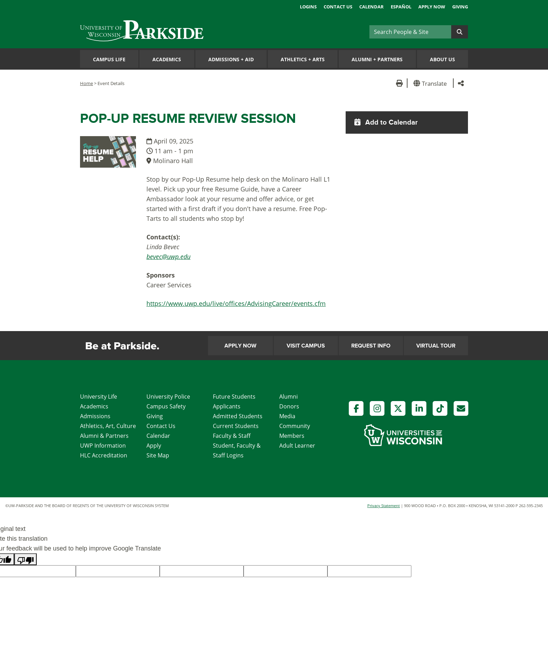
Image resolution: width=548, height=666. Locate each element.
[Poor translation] (25, 559)
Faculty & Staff (232, 436)
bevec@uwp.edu (168, 256)
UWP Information (103, 445)
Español (401, 6)
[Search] (410, 31)
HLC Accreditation (103, 455)
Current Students (236, 426)
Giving (460, 6)
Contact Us (338, 6)
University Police (168, 396)
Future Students (234, 396)
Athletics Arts (303, 59)
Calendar (371, 6)
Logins (308, 6)
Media (287, 416)
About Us (442, 59)
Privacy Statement (383, 505)
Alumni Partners (377, 59)
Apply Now (431, 6)
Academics (166, 59)
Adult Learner (297, 445)
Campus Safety (166, 406)
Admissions (95, 416)
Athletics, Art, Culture (108, 426)
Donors (289, 406)
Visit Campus (306, 345)
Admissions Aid (231, 59)
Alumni (288, 396)
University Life (98, 396)
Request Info (370, 345)
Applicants (226, 406)
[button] (431, 83)
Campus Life (109, 59)
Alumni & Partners (104, 436)
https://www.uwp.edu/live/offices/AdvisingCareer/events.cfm (236, 303)
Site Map (157, 455)
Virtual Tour (435, 345)
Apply (153, 445)
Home (86, 83)
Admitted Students (237, 416)
